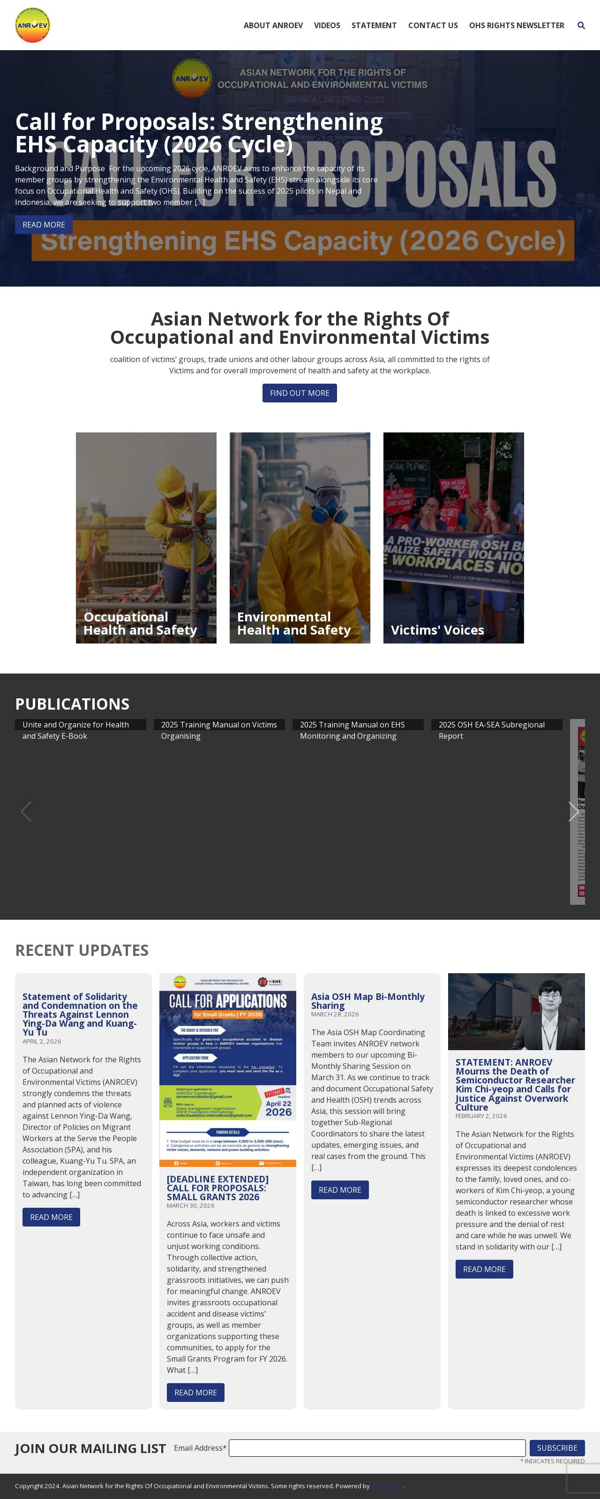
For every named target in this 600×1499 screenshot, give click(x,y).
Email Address (200, 1448)
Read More (43, 225)
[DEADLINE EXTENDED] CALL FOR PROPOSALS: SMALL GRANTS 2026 (218, 1188)
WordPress (387, 1486)
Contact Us (433, 25)
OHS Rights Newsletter (516, 25)
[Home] (32, 24)
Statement (374, 25)
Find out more (300, 393)
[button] (574, 812)
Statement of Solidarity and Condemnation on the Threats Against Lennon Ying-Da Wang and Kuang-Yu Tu (80, 1014)
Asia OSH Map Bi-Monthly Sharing (368, 1001)
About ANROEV (273, 25)
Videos (327, 25)
